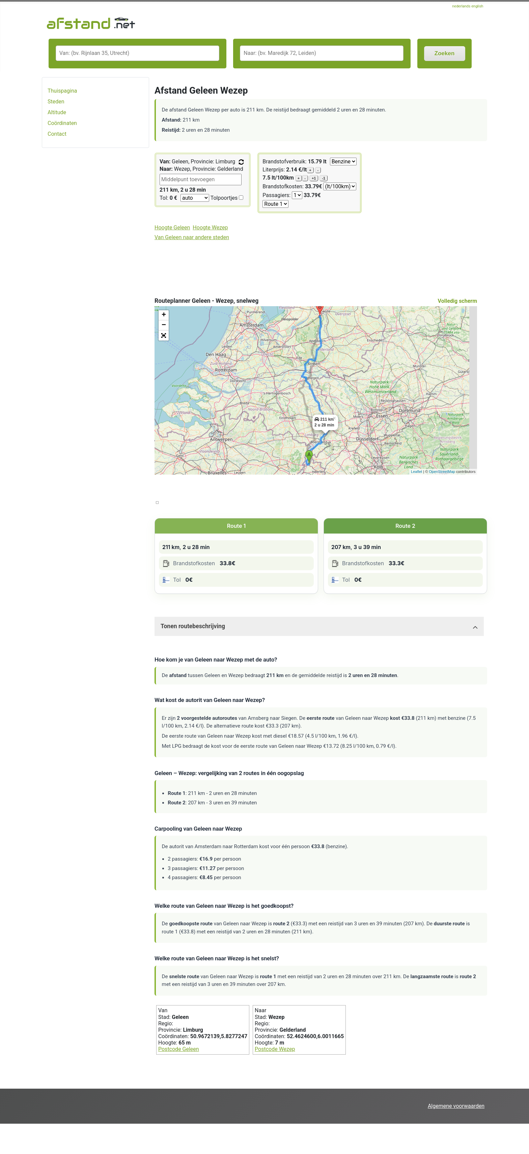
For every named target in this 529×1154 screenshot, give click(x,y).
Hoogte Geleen (172, 227)
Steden (56, 101)
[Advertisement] (95, 260)
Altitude (57, 112)
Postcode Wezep (275, 1049)
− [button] (164, 325)
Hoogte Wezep (210, 227)
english (477, 6)
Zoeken (445, 53)
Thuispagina (62, 91)
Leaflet (416, 472)
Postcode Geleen (178, 1049)
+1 (314, 178)
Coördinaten (62, 123)
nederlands (461, 6)
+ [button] (164, 315)
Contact (57, 134)
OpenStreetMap (442, 472)
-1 (323, 178)
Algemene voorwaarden (456, 1106)
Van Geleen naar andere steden (192, 237)
